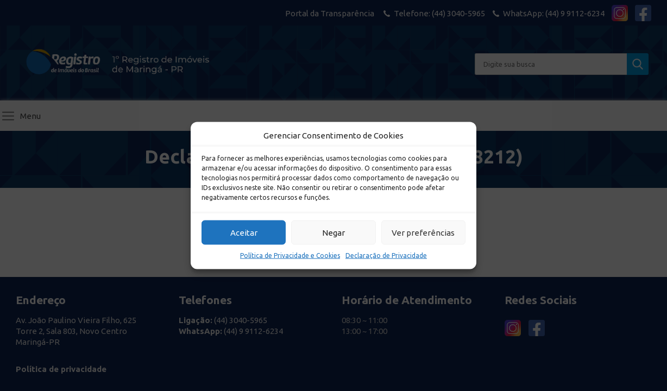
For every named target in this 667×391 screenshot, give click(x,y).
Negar (333, 232)
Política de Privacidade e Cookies (290, 255)
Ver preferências (423, 232)
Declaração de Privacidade (386, 255)
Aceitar (243, 232)
